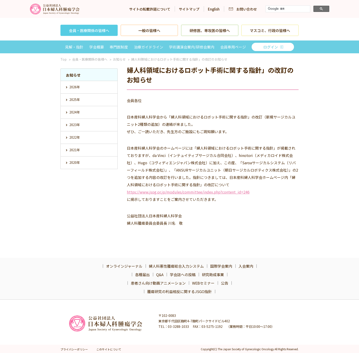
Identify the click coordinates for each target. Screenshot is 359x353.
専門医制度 (119, 47)
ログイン (270, 47)
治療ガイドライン (148, 47)
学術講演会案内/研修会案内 (191, 47)
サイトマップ (189, 9)
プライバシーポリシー (74, 349)
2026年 (74, 87)
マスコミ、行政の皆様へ (270, 30)
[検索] (287, 9)
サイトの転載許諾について (149, 9)
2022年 (74, 137)
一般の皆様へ (149, 30)
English (214, 9)
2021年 (74, 150)
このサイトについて (108, 349)
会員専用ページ (233, 47)
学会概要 (96, 47)
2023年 (74, 124)
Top (63, 59)
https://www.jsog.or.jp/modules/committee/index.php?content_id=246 (188, 192)
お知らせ (119, 59)
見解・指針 (74, 47)
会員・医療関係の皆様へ (89, 30)
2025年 (74, 99)
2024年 (74, 112)
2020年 (74, 162)
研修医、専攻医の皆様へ (210, 30)
